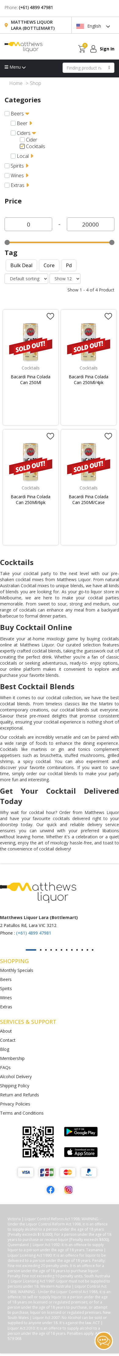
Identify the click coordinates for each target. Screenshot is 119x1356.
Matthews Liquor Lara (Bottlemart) (33, 25)
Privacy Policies (15, 1104)
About (6, 1031)
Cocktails (35, 146)
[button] (31, 950)
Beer (22, 123)
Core (49, 265)
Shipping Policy (14, 1086)
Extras (17, 185)
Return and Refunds (19, 1095)
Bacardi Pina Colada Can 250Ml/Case (88, 499)
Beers (17, 113)
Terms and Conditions (22, 1113)
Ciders (24, 133)
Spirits (17, 165)
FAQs (5, 1067)
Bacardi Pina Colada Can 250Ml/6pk (30, 499)
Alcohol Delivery (16, 1076)
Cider (31, 139)
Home (16, 83)
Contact (8, 1040)
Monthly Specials (16, 970)
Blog (4, 1049)
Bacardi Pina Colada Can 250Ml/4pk (88, 379)
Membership (12, 1058)
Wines (17, 175)
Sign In (107, 49)
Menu (15, 67)
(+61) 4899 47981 (36, 7)
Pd (69, 265)
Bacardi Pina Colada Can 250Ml (30, 379)
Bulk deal (21, 265)
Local (23, 156)
